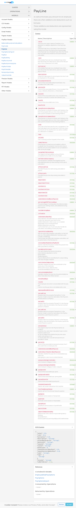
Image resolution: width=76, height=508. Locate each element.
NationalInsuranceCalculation (12, 43)
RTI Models (5, 87)
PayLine (4, 49)
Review (61, 504)
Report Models (7, 83)
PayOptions (39, 478)
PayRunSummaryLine (9, 63)
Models (15, 15)
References (38, 467)
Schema (37, 34)
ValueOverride (6, 75)
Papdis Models (7, 36)
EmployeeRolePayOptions (45, 475)
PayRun (4, 55)
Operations (15, 11)
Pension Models (7, 79)
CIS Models (5, 23)
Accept (69, 504)
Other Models (6, 91)
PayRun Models (7, 40)
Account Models (7, 19)
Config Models (6, 28)
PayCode (5, 46)
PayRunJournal (7, 61)
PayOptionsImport (8, 52)
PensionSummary (8, 72)
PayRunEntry (6, 58)
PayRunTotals (6, 66)
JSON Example (39, 427)
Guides (15, 7)
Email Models (6, 32)
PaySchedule (6, 69)
